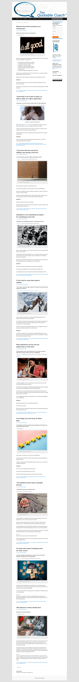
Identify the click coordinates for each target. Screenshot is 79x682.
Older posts (18, 667)
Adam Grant (19, 105)
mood (17, 91)
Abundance (21, 274)
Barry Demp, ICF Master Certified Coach (57, 67)
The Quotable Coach (21, 91)
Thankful (28, 542)
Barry (25, 30)
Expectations (26, 601)
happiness (17, 477)
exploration (18, 339)
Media (39, 18)
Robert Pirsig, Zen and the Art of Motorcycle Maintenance (27, 290)
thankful (20, 543)
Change (27, 208)
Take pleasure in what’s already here (28, 607)
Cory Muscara (19, 354)
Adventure (20, 412)
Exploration (25, 338)
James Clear (19, 558)
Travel (31, 412)
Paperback (54, 57)
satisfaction (23, 275)
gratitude (17, 543)
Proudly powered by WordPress (39, 678)
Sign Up (30, 18)
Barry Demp (38, 90)
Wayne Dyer (19, 223)
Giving (39, 143)
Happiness (25, 476)
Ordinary (28, 412)
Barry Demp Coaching (43, 90)
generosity (39, 144)
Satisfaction (29, 274)
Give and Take (36, 143)
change (21, 209)
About (21, 18)
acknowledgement (19, 144)
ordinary (25, 413)
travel (34, 413)
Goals (28, 338)
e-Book (58, 56)
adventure (36, 412)
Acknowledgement (22, 143)
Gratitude (25, 542)
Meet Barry (25, 18)
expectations (18, 602)
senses (17, 663)
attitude (34, 90)
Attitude (25, 90)
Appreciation (21, 90)
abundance (36, 274)
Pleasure (25, 662)
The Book (34, 18)
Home (17, 18)
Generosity (31, 143)
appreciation (31, 90)
